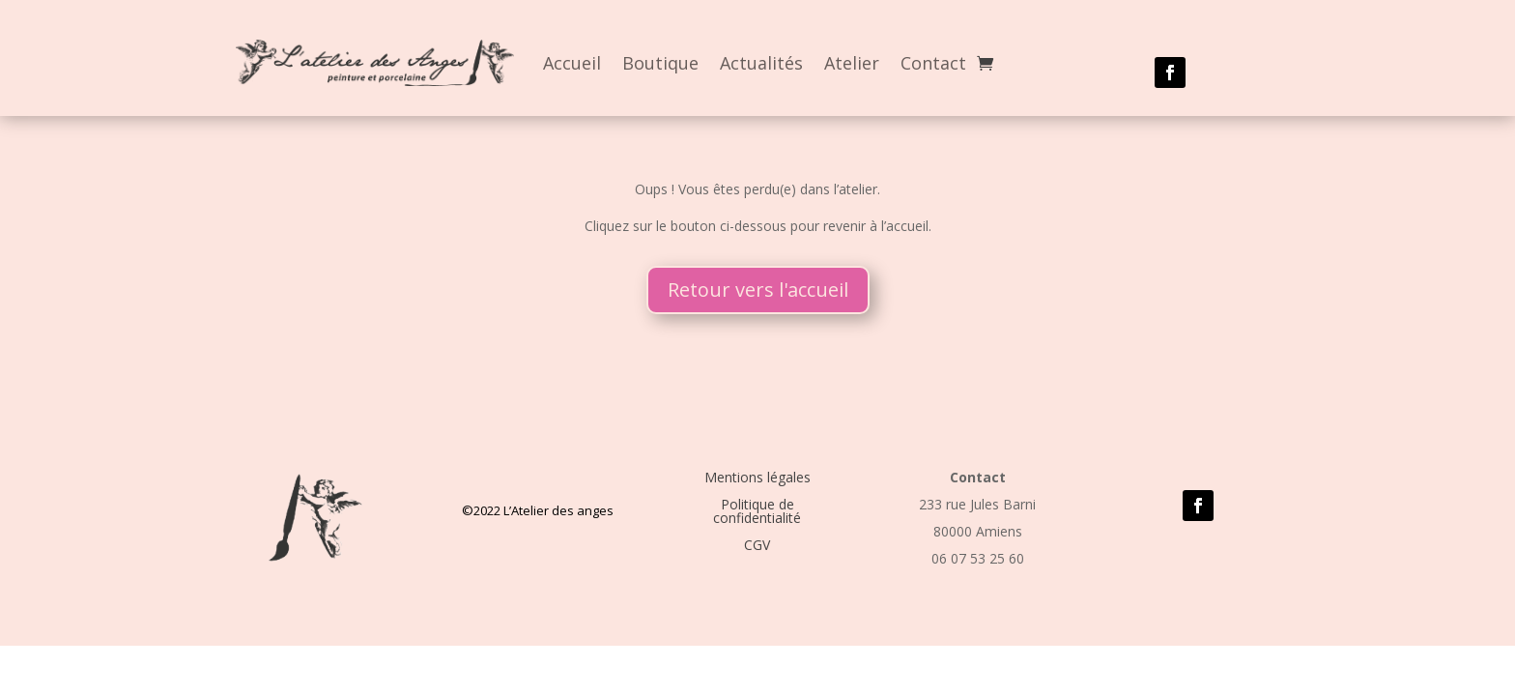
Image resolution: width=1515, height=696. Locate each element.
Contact (933, 62)
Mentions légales (757, 477)
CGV (757, 545)
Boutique (660, 62)
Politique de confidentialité (757, 511)
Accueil (572, 62)
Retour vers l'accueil (758, 289)
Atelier (851, 62)
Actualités (761, 62)
